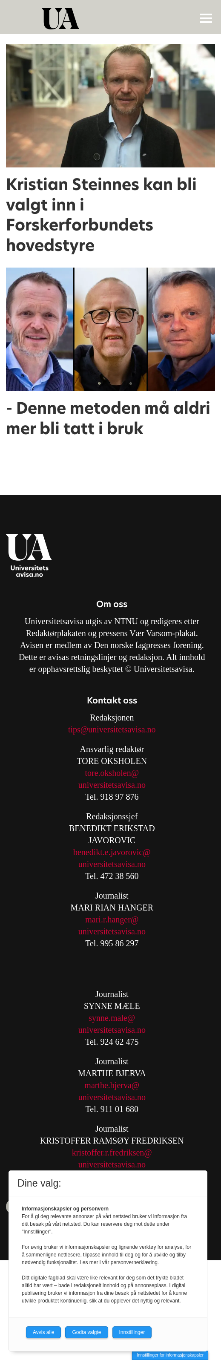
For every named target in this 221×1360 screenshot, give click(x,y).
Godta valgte (86, 1332)
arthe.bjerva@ (115, 1085)
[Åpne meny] (206, 18)
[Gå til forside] (111, 18)
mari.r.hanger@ (111, 919)
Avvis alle (43, 1332)
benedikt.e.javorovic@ (112, 852)
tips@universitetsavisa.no (112, 729)
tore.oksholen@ (112, 773)
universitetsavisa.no (112, 784)
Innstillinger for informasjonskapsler (170, 1355)
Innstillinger (132, 1332)
